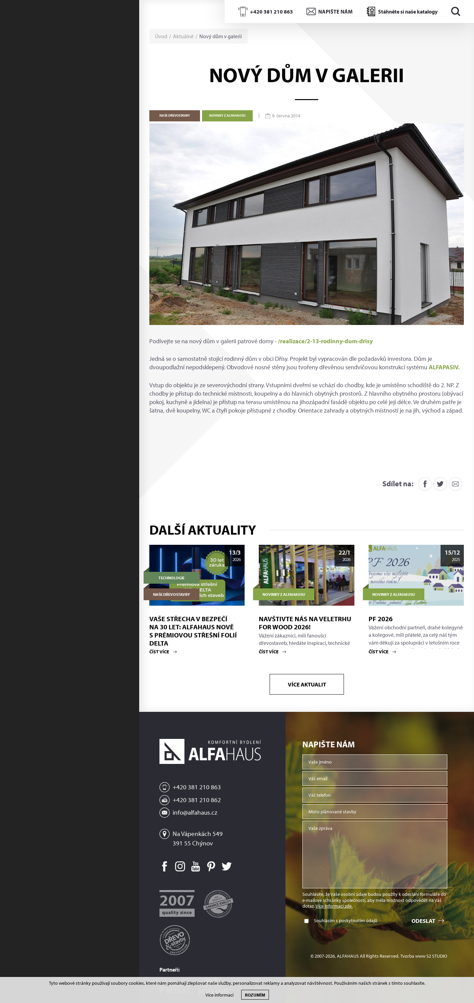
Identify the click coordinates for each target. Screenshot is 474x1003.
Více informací (219, 995)
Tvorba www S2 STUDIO (423, 956)
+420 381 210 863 (271, 11)
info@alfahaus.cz (195, 812)
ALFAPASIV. (444, 367)
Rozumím (255, 995)
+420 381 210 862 (197, 800)
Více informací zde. (334, 906)
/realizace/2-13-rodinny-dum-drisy (325, 341)
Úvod (161, 36)
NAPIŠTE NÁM (335, 11)
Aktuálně (183, 36)
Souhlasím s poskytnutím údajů (345, 921)
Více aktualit (307, 684)
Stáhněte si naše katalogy (408, 11)
